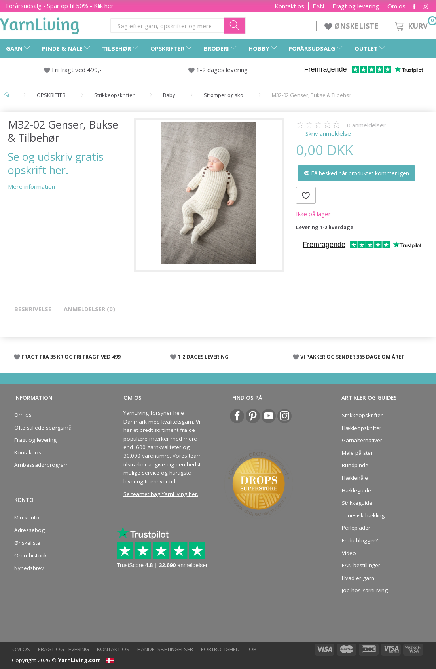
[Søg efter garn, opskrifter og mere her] (235, 25)
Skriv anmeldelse (327, 133)
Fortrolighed (220, 649)
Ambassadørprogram (41, 464)
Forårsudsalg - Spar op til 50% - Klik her (60, 6)
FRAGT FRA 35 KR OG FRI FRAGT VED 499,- (72, 356)
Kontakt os (289, 6)
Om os (396, 6)
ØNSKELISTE (352, 25)
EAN (318, 6)
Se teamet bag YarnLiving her (160, 494)
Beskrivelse (32, 309)
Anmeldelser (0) (89, 309)
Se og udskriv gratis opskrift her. (55, 163)
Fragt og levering (355, 6)
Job (252, 649)
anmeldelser (366, 125)
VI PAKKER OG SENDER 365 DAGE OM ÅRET (352, 356)
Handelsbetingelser (165, 649)
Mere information (31, 186)
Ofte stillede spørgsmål (43, 427)
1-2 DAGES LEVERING (203, 356)
